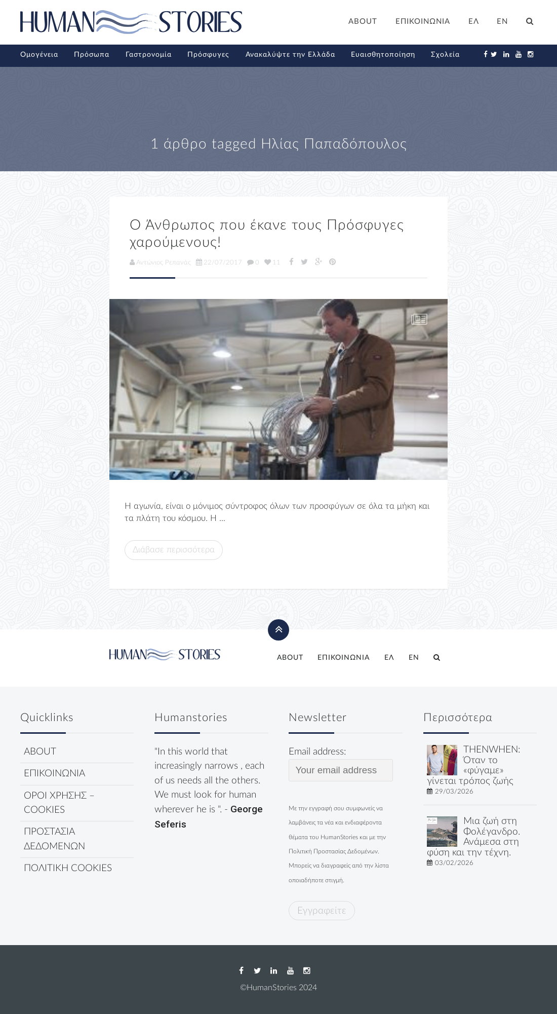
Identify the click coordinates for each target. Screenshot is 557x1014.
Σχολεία (445, 54)
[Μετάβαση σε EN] (502, 23)
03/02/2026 (454, 863)
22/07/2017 (219, 262)
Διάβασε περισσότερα (174, 549)
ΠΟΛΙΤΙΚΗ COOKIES (68, 868)
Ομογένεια (39, 54)
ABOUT (362, 21)
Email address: (341, 764)
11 (272, 262)
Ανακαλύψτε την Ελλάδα (290, 54)
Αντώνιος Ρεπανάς (160, 262)
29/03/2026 (454, 791)
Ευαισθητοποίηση (383, 54)
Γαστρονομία (149, 54)
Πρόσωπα (91, 54)
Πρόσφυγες (208, 54)
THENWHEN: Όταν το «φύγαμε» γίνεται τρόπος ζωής (474, 765)
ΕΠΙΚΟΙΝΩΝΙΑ (422, 21)
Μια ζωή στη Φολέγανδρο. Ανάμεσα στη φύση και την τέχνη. (473, 836)
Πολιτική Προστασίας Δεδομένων (333, 851)
